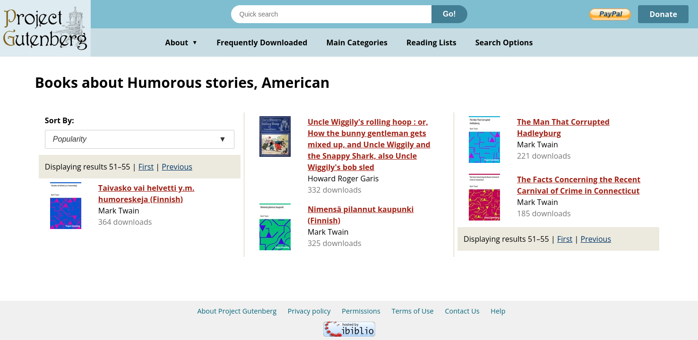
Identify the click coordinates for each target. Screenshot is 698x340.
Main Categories (357, 42)
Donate (663, 14)
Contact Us (462, 310)
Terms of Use (413, 310)
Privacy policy (309, 310)
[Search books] (331, 14)
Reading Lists (431, 42)
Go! (449, 14)
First (146, 167)
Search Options (504, 42)
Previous (177, 167)
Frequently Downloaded (261, 42)
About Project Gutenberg (236, 310)
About (181, 42)
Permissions (361, 310)
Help (498, 310)
